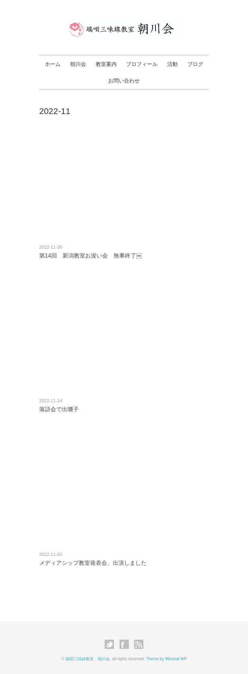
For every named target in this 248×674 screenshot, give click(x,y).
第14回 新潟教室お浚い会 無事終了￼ (90, 255)
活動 (172, 64)
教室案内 (106, 64)
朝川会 (78, 64)
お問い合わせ (124, 81)
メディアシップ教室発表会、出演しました (95, 563)
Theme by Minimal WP (166, 659)
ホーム (53, 64)
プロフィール (142, 64)
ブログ (195, 64)
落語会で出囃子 (59, 409)
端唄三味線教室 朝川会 (87, 659)
